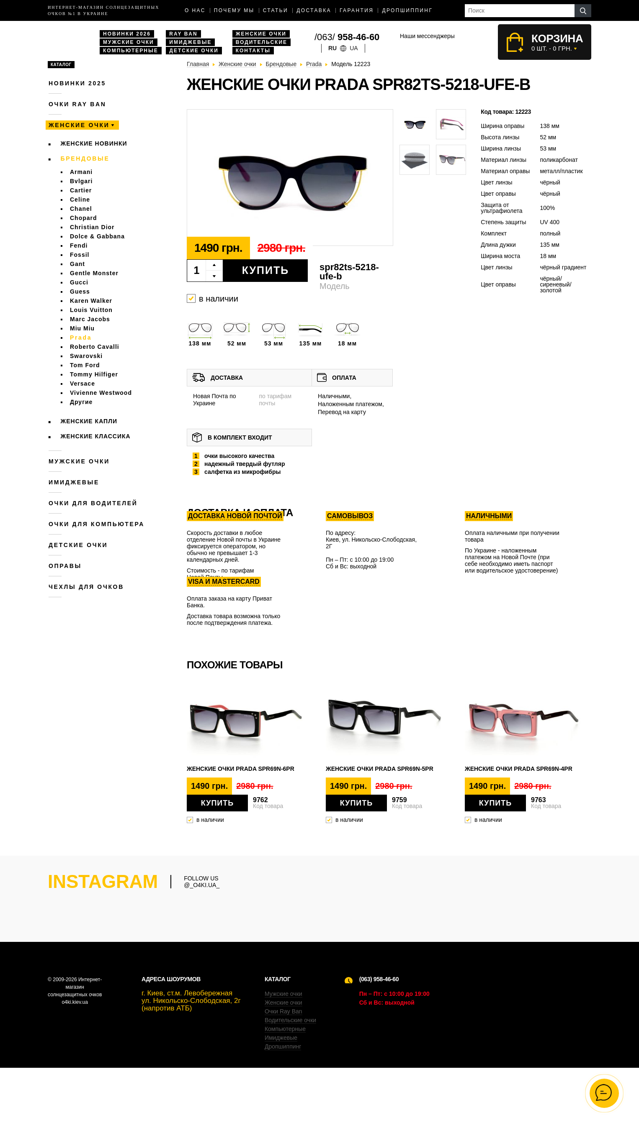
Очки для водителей (93, 503)
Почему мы (234, 10)
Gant (77, 264)
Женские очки (261, 34)
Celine (80, 199)
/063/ (346, 37)
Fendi (79, 245)
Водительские (261, 42)
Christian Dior (92, 227)
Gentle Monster (94, 273)
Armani (81, 172)
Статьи (276, 10)
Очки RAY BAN (77, 104)
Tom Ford (85, 365)
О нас (195, 10)
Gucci (79, 282)
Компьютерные (130, 51)
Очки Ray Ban (283, 1071)
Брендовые (85, 158)
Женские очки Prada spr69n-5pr (379, 768)
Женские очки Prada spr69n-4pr (518, 768)
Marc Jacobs (90, 319)
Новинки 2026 (127, 34)
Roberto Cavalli (94, 346)
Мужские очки (128, 42)
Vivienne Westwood (101, 392)
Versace (82, 383)
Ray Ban (183, 34)
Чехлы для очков (86, 586)
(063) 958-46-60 (379, 1039)
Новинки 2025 (77, 83)
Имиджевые (190, 42)
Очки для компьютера (96, 524)
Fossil (79, 254)
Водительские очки (290, 1080)
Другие (81, 402)
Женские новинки (94, 143)
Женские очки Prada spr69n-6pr (240, 768)
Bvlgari (81, 181)
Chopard (83, 218)
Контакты (253, 51)
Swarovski (86, 356)
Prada (81, 337)
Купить (265, 270)
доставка (313, 10)
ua (354, 48)
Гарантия (357, 10)
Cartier (81, 190)
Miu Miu (82, 328)
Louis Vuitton (91, 310)
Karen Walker (91, 300)
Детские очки (194, 51)
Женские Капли (89, 421)
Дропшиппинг (407, 10)
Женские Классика (96, 436)
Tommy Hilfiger (94, 374)
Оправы (65, 566)
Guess (80, 291)
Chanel (81, 208)
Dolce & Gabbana (97, 236)
